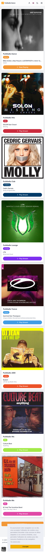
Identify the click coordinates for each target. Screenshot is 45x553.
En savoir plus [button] (15, 542)
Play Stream (22, 131)
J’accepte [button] (25, 546)
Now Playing (22, 67)
